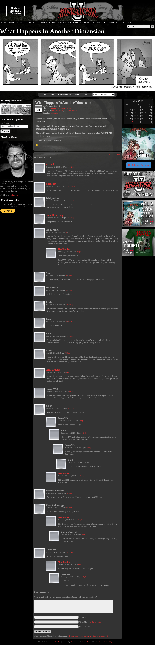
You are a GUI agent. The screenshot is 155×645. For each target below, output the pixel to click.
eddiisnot (51, 183)
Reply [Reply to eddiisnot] (73, 186)
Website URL (85, 626)
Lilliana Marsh (57, 111)
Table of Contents (38, 22)
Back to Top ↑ (109, 642)
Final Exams (66, 108)
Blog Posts (98, 22)
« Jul (131, 122)
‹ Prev (52, 95)
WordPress (74, 642)
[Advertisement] (138, 276)
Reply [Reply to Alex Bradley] (79, 252)
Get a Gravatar (95, 622)
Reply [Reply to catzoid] (73, 167)
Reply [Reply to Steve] (69, 353)
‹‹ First (43, 95)
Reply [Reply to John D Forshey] (72, 218)
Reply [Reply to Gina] (70, 321)
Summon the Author (119, 22)
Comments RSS (114, 155)
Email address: (6, 123)
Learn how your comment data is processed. (88, 636)
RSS (101, 642)
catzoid (50, 164)
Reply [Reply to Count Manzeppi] (70, 507)
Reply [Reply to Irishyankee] (73, 201)
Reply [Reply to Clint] (71, 336)
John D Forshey (54, 215)
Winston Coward (70, 111)
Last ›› (86, 95)
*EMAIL (90, 622)
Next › (77, 95)
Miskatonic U (77, 17)
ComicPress (86, 642)
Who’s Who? (59, 22)
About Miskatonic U (13, 22)
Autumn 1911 (55, 108)
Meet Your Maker (79, 22)
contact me (14, 195)
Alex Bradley (64, 249)
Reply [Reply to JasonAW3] (71, 391)
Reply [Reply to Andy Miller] (70, 232)
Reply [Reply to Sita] (70, 275)
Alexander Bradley (54, 642)
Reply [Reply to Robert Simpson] (71, 493)
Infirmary (54, 113)
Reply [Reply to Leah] (71, 305)
